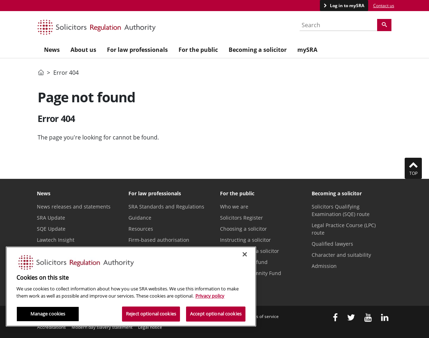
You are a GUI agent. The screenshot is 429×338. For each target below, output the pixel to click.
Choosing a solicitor (243, 228)
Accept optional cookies (216, 313)
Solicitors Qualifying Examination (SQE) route (341, 210)
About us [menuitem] (83, 50)
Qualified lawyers (332, 243)
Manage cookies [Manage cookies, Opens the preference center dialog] (47, 313)
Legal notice (150, 327)
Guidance (139, 217)
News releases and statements (74, 206)
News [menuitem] (52, 50)
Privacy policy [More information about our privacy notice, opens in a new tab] (209, 296)
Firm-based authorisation (158, 239)
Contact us (383, 6)
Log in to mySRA (346, 6)
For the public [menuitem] (198, 50)
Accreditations (51, 327)
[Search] (384, 25)
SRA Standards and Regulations (166, 206)
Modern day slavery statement (102, 327)
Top (413, 168)
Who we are (234, 206)
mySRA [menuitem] (307, 50)
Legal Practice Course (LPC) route (344, 229)
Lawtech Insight (55, 239)
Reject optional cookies (151, 313)
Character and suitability (341, 254)
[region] (131, 286)
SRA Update (51, 217)
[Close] (245, 254)
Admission (324, 266)
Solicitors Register (241, 217)
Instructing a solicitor (245, 239)
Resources (140, 228)
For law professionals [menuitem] (137, 50)
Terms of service (262, 316)
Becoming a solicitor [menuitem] (258, 50)
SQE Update (51, 228)
